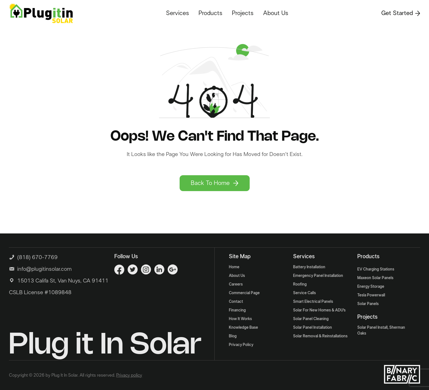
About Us (275, 13)
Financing (237, 310)
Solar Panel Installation (312, 328)
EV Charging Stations (375, 269)
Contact (236, 302)
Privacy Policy (241, 345)
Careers (236, 284)
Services (177, 13)
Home (234, 267)
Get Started (400, 13)
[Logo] (41, 13)
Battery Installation (309, 267)
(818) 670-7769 (33, 256)
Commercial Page (244, 293)
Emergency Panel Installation (318, 276)
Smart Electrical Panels (313, 302)
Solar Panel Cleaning (311, 319)
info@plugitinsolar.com (44, 269)
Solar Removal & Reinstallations (320, 336)
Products (210, 13)
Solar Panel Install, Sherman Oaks (381, 330)
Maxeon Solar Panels (375, 278)
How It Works (240, 319)
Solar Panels (368, 304)
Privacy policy (129, 375)
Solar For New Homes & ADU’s (319, 310)
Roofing (300, 284)
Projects (243, 13)
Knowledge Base (243, 328)
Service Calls (304, 293)
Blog (233, 336)
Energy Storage (370, 287)
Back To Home (215, 183)
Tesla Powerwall (371, 295)
